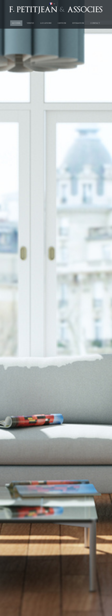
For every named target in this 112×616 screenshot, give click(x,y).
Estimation (78, 23)
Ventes (30, 23)
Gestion (62, 23)
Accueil (16, 23)
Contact (95, 23)
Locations (45, 23)
